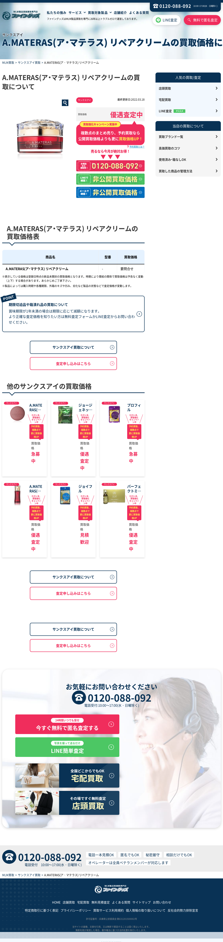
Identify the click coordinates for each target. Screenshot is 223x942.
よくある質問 (139, 12)
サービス (75, 12)
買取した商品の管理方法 (175, 171)
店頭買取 (165, 88)
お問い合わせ (162, 898)
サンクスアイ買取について (73, 370)
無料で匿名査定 (205, 19)
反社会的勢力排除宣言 (183, 906)
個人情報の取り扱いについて (146, 906)
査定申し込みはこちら (73, 386)
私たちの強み (57, 12)
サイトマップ (141, 898)
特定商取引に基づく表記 (41, 906)
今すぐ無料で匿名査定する (62, 773)
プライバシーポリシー (76, 906)
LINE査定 (170, 19)
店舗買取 (69, 898)
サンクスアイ (84, 100)
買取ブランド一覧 (171, 136)
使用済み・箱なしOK (172, 159)
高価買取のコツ (169, 148)
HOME (56, 898)
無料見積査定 (100, 898)
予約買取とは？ (137, 146)
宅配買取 (165, 99)
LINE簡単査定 (161, 773)
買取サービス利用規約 (108, 906)
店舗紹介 (120, 12)
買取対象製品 (98, 12)
